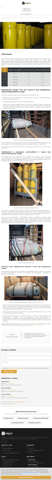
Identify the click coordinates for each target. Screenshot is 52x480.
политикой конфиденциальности (30, 472)
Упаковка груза (8, 418)
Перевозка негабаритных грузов (10, 459)
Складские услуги (23, 418)
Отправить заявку (9, 371)
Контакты (30, 452)
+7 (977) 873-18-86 (10, 389)
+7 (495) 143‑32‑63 (6, 450)
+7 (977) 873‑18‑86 (34, 466)
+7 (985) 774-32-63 (10, 396)
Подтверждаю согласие (26, 477)
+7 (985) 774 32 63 (26, 9)
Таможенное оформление (40, 418)
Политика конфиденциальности (35, 450)
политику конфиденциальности (15, 368)
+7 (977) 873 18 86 (26, 11)
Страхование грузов (17, 422)
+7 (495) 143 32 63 (26, 8)
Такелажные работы (34, 422)
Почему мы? (31, 448)
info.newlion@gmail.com (26, 14)
